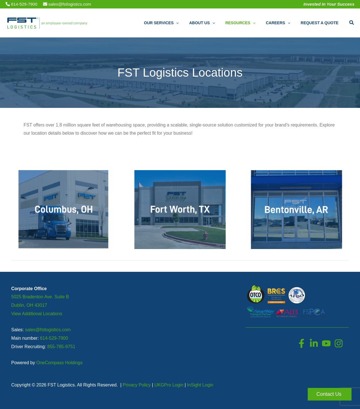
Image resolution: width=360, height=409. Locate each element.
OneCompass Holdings (59, 362)
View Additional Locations (36, 313)
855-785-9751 (61, 346)
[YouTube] (326, 343)
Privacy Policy (137, 385)
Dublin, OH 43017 (29, 305)
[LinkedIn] (313, 343)
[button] (187, 23)
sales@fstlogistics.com (67, 4)
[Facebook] (301, 343)
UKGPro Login (168, 385)
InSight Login (200, 385)
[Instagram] (338, 343)
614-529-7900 (21, 4)
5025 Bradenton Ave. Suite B (40, 296)
